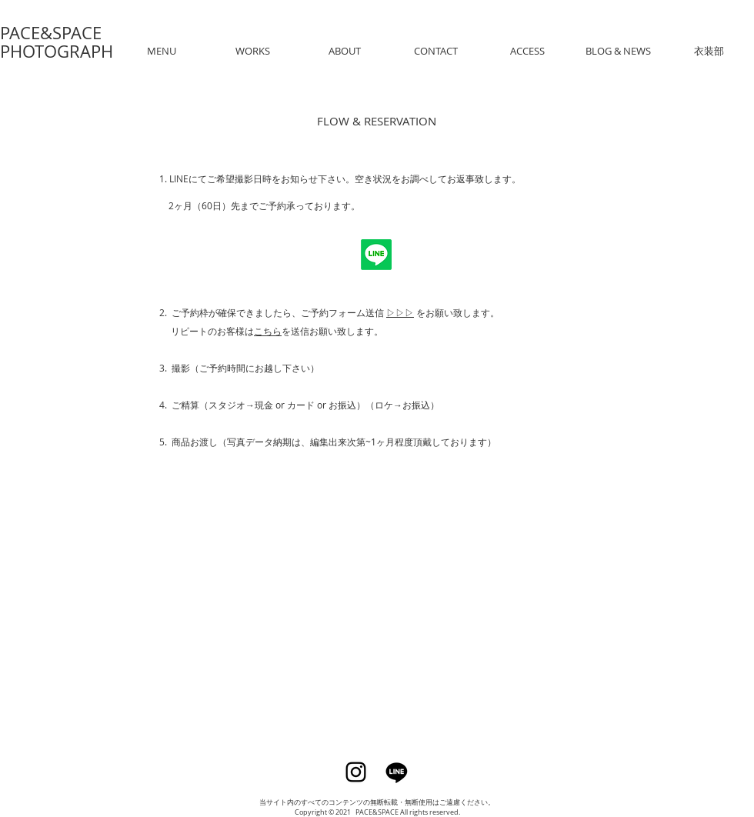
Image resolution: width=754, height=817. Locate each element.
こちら (268, 331)
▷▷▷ (400, 312)
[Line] (396, 772)
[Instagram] (355, 772)
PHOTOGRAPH (56, 51)
